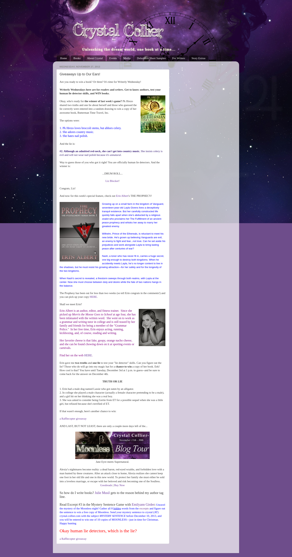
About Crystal (95, 58)
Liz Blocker (111, 180)
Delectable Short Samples (151, 58)
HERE (93, 296)
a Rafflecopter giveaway (73, 418)
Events (113, 58)
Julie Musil (102, 493)
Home (63, 58)
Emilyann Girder (143, 504)
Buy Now (119, 485)
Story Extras (198, 58)
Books (76, 58)
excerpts (144, 508)
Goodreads (106, 485)
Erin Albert (122, 195)
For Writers (178, 58)
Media (126, 58)
